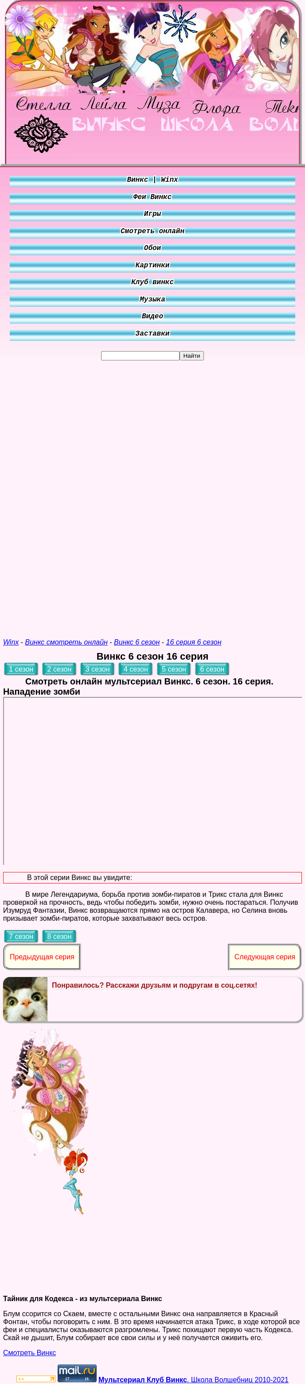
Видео (152, 317)
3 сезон (98, 669)
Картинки (153, 266)
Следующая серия (265, 957)
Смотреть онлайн (152, 231)
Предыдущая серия (42, 957)
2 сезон (59, 669)
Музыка (152, 300)
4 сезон (136, 669)
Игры (152, 214)
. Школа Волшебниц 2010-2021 (193, 1380)
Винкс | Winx (152, 180)
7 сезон (21, 936)
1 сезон (21, 669)
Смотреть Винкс (29, 1353)
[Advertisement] (152, 493)
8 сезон (59, 936)
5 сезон (174, 669)
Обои (152, 248)
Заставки (153, 334)
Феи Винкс (152, 197)
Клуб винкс (152, 282)
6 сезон (212, 669)
